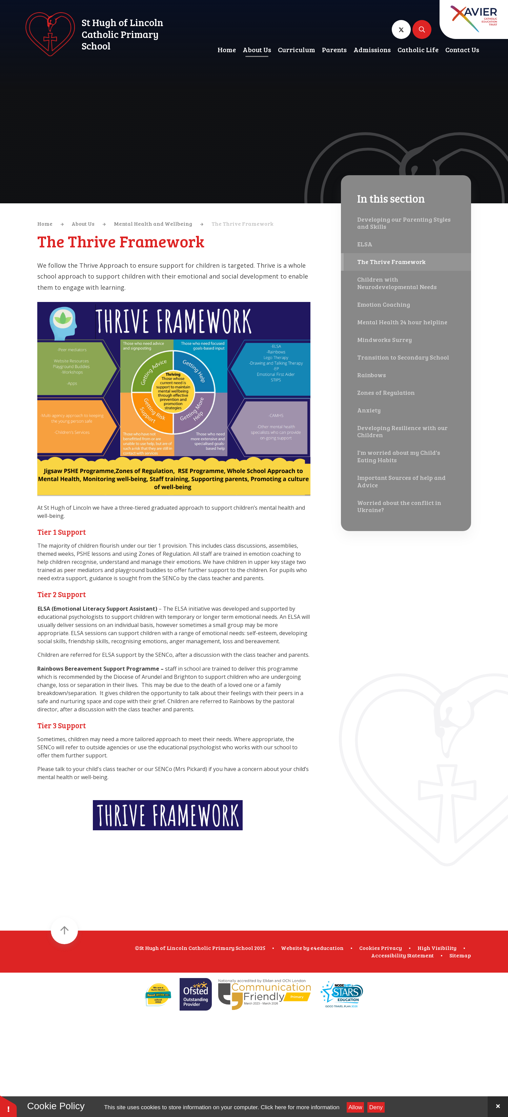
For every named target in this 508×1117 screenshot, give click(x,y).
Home (45, 223)
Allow (355, 1107)
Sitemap (460, 955)
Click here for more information (300, 1107)
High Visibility (437, 947)
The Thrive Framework (242, 223)
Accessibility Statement (402, 955)
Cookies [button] (369, 947)
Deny (376, 1107)
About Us (83, 223)
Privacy (391, 947)
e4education (327, 947)
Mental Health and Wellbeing (153, 223)
